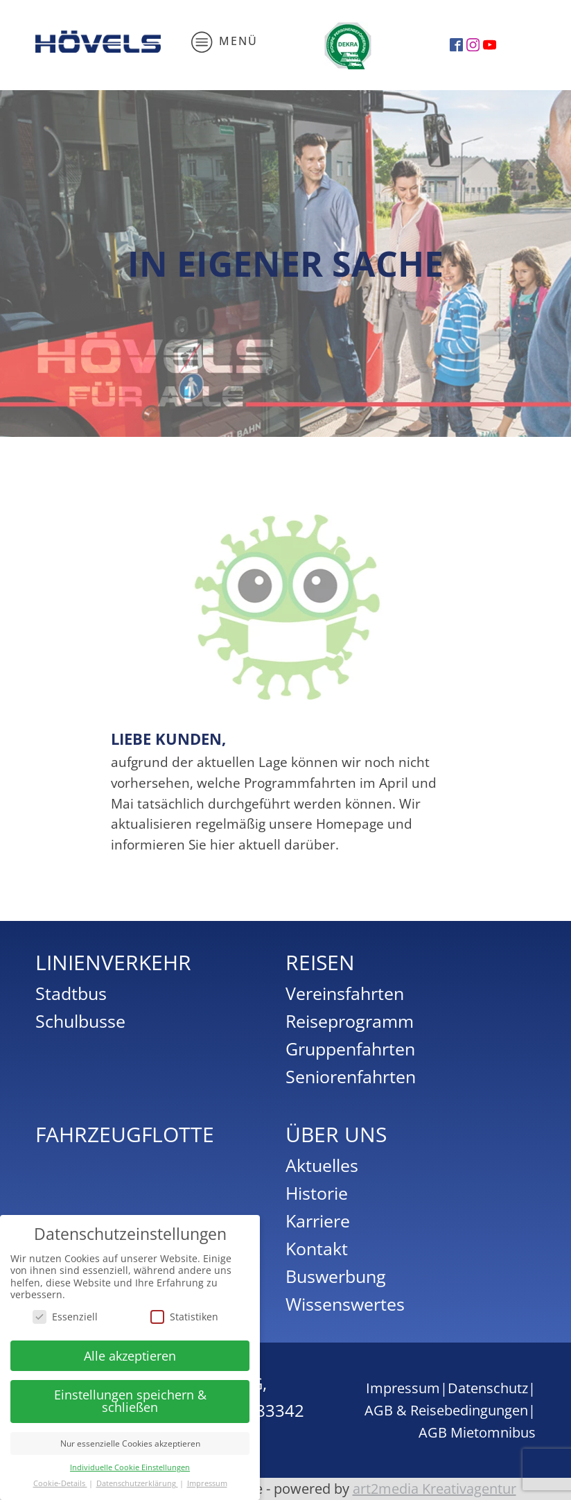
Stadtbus (71, 993)
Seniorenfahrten (351, 1076)
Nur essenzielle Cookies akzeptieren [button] (130, 1443)
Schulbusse (80, 1021)
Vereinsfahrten (345, 993)
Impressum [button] (207, 1483)
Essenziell (65, 1316)
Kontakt (317, 1248)
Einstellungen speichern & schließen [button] (130, 1400)
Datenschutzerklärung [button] (137, 1483)
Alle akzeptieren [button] (130, 1355)
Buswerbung (336, 1276)
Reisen (320, 962)
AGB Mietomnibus (477, 1432)
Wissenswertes (345, 1304)
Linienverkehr (113, 962)
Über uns (336, 1134)
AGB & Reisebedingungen (446, 1410)
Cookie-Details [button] (60, 1483)
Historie (317, 1193)
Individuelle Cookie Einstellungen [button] (130, 1467)
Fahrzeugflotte (124, 1134)
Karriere (318, 1220)
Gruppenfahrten (350, 1048)
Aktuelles (322, 1165)
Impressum (403, 1388)
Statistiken (184, 1316)
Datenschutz (488, 1388)
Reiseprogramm (350, 1021)
